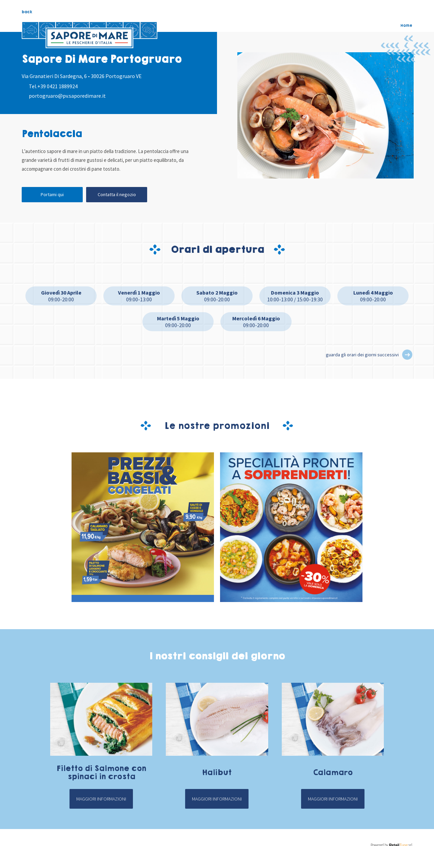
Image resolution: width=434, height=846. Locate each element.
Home (406, 25)
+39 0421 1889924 (57, 86)
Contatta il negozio (117, 194)
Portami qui (52, 194)
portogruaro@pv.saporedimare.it (67, 95)
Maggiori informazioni (101, 799)
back (27, 12)
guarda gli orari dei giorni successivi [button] (362, 355)
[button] (407, 355)
